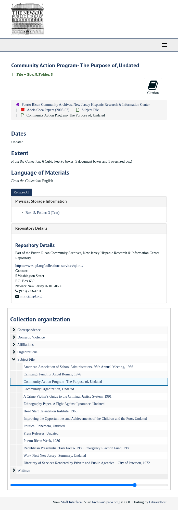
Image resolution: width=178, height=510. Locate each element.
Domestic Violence (31, 337)
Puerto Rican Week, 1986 (42, 441)
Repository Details (31, 228)
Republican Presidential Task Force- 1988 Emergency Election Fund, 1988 (77, 448)
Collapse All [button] (21, 192)
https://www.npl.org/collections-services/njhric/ (49, 266)
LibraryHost (158, 502)
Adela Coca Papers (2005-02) (48, 110)
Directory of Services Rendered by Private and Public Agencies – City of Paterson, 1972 (87, 463)
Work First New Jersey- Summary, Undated (54, 455)
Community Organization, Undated (49, 389)
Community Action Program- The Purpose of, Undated (63, 382)
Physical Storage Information (41, 201)
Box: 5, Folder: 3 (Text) (42, 213)
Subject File (90, 110)
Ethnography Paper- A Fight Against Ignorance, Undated (64, 404)
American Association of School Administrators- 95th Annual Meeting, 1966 (78, 367)
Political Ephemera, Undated (44, 426)
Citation (153, 87)
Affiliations (25, 345)
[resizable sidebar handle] (89, 485)
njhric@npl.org (31, 296)
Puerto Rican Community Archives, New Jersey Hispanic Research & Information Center (86, 105)
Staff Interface (71, 502)
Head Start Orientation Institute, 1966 (51, 411)
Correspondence (29, 330)
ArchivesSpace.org (105, 502)
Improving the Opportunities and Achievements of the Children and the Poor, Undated (85, 419)
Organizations (27, 352)
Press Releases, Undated (41, 433)
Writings (23, 470)
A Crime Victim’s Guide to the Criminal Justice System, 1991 (67, 396)
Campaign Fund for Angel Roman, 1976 (52, 374)
